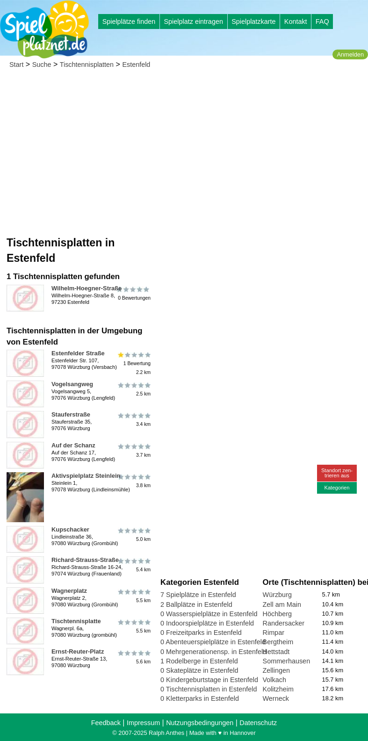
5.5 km (133, 596)
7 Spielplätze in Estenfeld (198, 594)
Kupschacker (70, 529)
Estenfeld (136, 64)
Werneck (276, 698)
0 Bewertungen (133, 294)
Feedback (106, 723)
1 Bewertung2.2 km (133, 363)
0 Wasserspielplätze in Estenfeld (208, 614)
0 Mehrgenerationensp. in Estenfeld (213, 651)
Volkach (274, 679)
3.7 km (133, 451)
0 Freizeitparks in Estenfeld (201, 632)
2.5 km (133, 389)
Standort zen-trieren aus (337, 473)
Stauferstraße (70, 414)
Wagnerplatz (69, 590)
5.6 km (133, 657)
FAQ (322, 21)
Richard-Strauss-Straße (85, 559)
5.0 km (133, 535)
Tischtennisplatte (76, 621)
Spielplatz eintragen (193, 21)
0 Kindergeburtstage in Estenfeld (209, 679)
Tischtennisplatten (87, 64)
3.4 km (133, 420)
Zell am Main (282, 604)
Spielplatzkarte (253, 21)
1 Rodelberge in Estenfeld (199, 661)
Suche (41, 64)
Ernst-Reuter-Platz (77, 651)
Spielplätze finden (129, 21)
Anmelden (350, 54)
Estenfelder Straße (78, 353)
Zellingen (276, 670)
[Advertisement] (184, 144)
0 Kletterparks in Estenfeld (199, 698)
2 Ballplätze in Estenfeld (196, 604)
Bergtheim (278, 642)
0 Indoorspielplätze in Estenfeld (207, 623)
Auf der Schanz (73, 445)
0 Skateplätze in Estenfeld (199, 670)
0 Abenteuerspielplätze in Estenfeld (213, 642)
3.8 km (133, 481)
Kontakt (295, 21)
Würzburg (277, 594)
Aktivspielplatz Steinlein (85, 475)
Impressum (143, 723)
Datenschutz (258, 723)
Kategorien (336, 487)
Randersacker (284, 623)
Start (16, 64)
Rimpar (273, 632)
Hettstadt (276, 651)
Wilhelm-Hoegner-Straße (86, 288)
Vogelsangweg (72, 384)
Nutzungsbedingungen (199, 723)
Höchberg (277, 614)
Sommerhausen (286, 661)
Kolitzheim (278, 689)
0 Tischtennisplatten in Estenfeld (208, 689)
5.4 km (133, 565)
